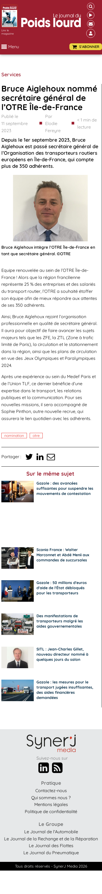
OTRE (36, 435)
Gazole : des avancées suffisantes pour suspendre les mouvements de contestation (64, 488)
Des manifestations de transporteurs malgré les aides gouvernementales (59, 621)
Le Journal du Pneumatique (51, 852)
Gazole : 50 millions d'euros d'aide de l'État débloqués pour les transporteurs (61, 587)
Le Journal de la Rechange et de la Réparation (51, 838)
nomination (14, 435)
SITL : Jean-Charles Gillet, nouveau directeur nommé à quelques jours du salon (62, 654)
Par (57, 124)
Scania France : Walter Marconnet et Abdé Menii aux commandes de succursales (62, 554)
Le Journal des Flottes (51, 845)
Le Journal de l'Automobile (51, 831)
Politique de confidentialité (51, 811)
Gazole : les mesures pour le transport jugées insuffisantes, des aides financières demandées (64, 690)
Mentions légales (51, 804)
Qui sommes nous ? (51, 797)
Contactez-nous (51, 790)
